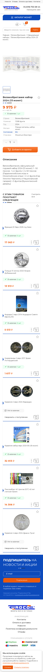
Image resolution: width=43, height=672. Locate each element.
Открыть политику (21, 667)
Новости (8, 1)
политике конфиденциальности (16, 663)
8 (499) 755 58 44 (32, 7)
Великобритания (18, 35)
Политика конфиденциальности (21, 629)
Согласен (7, 667)
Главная (6, 35)
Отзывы (15, 1)
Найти (35, 30)
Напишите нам (33, 9)
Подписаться (21, 580)
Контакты (36, 1)
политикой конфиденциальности (27, 595)
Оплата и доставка (25, 1)
